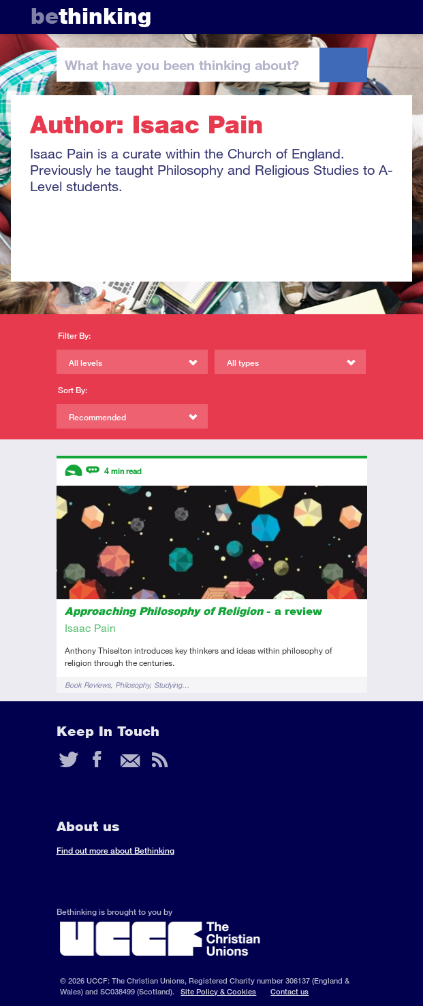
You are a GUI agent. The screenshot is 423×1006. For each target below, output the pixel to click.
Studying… (171, 684)
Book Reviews (87, 684)
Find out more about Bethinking (115, 850)
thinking (91, 16)
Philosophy (132, 684)
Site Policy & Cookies (218, 991)
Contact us (289, 991)
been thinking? (182, 64)
